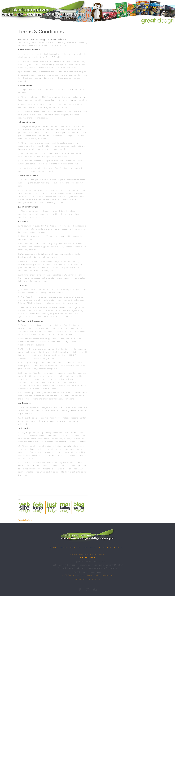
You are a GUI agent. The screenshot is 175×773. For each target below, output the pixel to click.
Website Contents (25, 520)
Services (75, 548)
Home (53, 548)
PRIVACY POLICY (82, 580)
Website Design (77, 555)
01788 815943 (68, 575)
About (63, 548)
